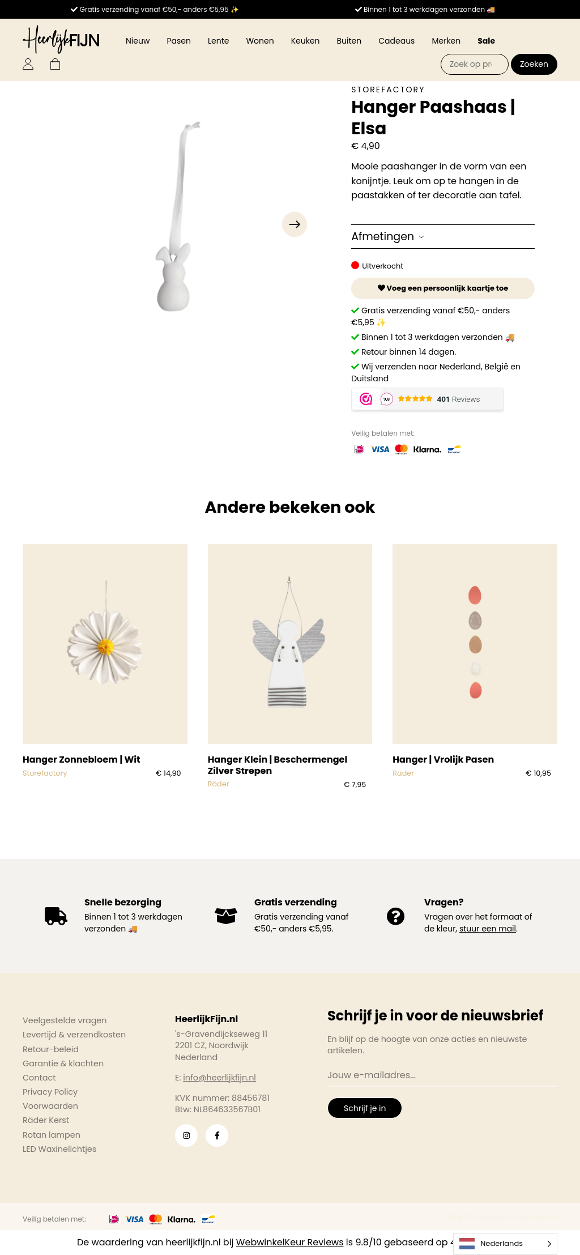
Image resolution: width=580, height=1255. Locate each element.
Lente (218, 40)
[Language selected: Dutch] (505, 1244)
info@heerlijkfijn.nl (219, 1077)
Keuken (305, 40)
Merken (446, 40)
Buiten (349, 40)
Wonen (260, 40)
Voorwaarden (50, 1106)
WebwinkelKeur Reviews (290, 1242)
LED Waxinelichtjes (59, 1149)
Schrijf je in (365, 1108)
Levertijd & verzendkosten (74, 1034)
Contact (39, 1077)
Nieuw (138, 40)
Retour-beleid (51, 1049)
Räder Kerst (46, 1120)
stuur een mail (487, 928)
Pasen (179, 40)
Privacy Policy (50, 1091)
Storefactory (388, 89)
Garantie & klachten (63, 1063)
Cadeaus (396, 40)
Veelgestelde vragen (65, 1020)
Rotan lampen (51, 1135)
